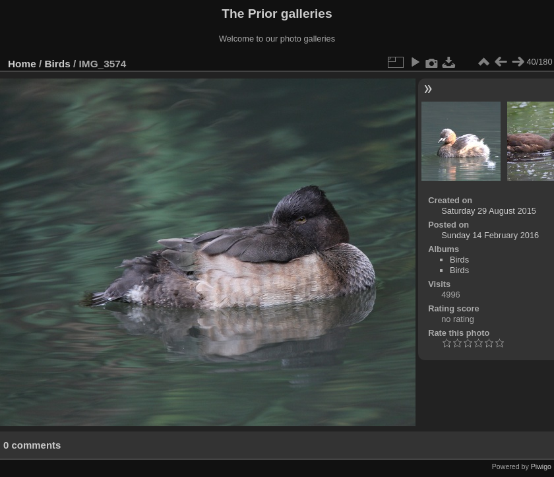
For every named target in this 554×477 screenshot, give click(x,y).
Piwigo (541, 466)
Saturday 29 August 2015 (488, 211)
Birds (58, 63)
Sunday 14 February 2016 (490, 235)
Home (22, 63)
